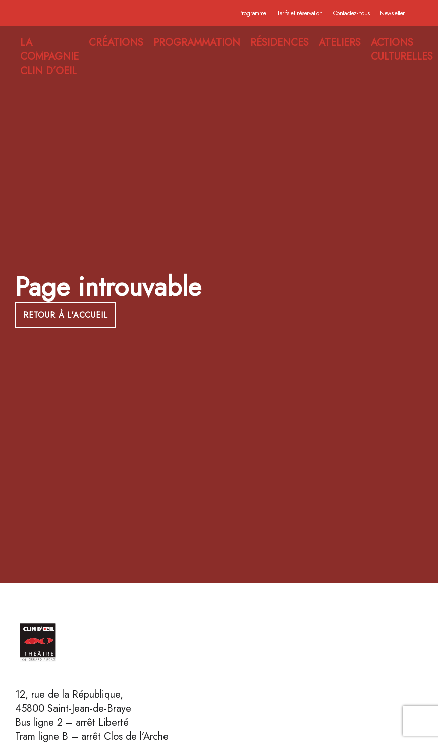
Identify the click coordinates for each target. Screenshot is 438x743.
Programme (252, 13)
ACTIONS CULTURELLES (402, 50)
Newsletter (392, 13)
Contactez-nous (351, 13)
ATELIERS (340, 43)
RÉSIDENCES (279, 43)
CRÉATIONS (116, 43)
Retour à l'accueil (65, 315)
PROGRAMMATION (196, 43)
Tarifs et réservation (300, 13)
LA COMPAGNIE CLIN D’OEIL (49, 57)
